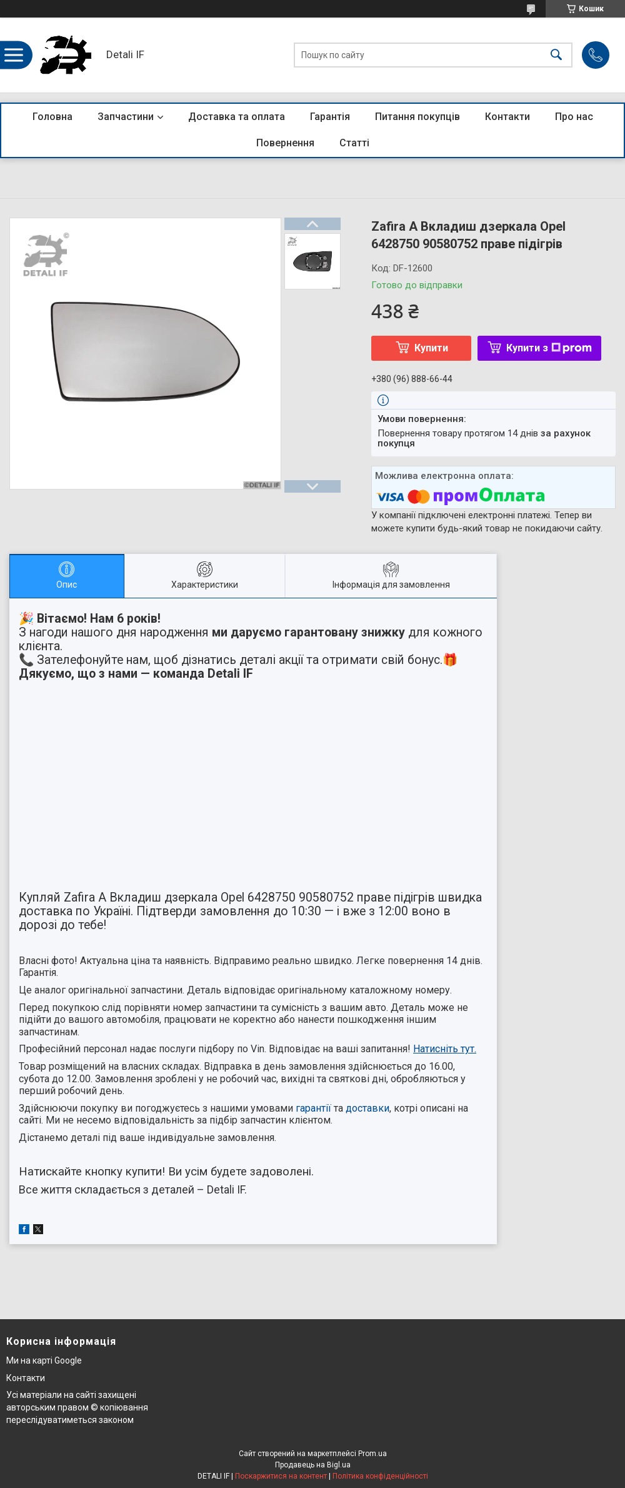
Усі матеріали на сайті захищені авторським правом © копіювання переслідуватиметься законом (77, 1407)
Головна (52, 117)
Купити (431, 348)
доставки (367, 1108)
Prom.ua (372, 1453)
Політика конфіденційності (380, 1476)
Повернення (285, 143)
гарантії (313, 1108)
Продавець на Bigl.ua (313, 1464)
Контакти (507, 117)
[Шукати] (556, 55)
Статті (354, 143)
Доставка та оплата (236, 117)
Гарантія (330, 117)
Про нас (574, 117)
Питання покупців (417, 117)
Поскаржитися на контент (281, 1476)
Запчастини (126, 117)
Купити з (549, 348)
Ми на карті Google (44, 1360)
